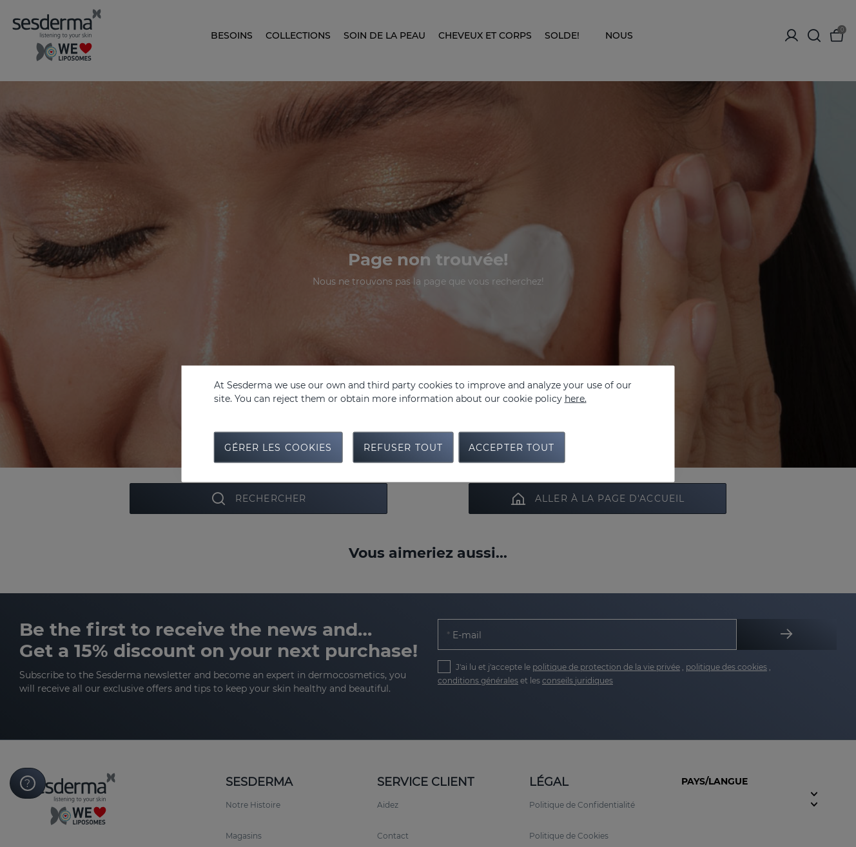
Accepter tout (512, 447)
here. (576, 398)
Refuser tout (403, 447)
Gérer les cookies (278, 447)
